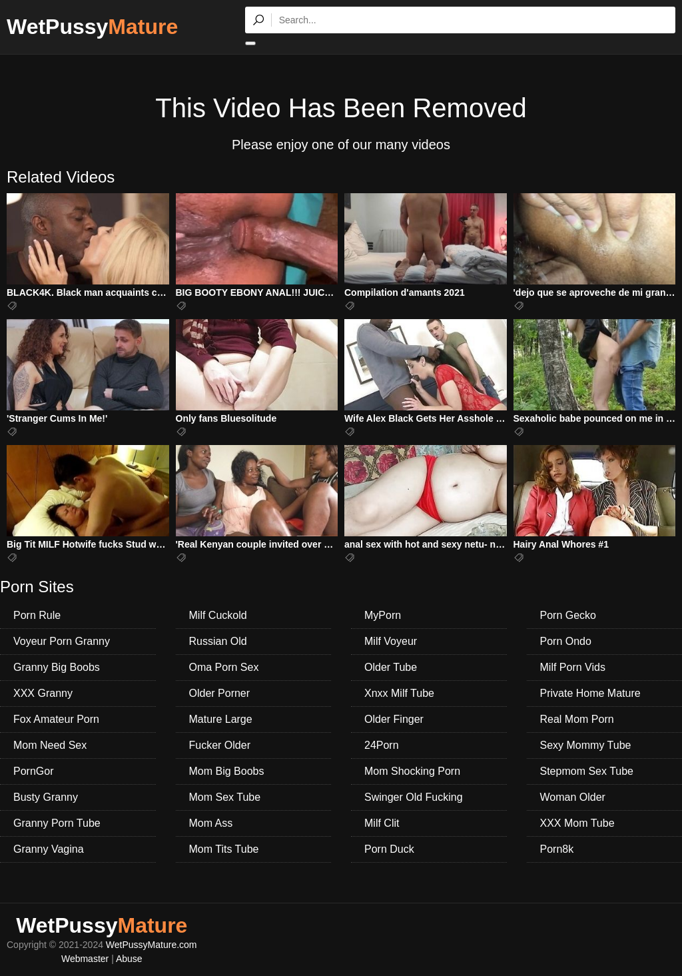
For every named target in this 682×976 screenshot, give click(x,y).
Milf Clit (381, 823)
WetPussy (92, 27)
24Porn (381, 745)
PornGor (33, 771)
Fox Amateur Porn (56, 719)
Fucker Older (219, 745)
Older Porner (219, 693)
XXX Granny (43, 693)
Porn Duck (389, 849)
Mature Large (220, 719)
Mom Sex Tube (225, 797)
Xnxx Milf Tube (399, 693)
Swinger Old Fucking (413, 797)
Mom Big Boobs (226, 771)
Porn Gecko (568, 615)
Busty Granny (45, 797)
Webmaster (85, 958)
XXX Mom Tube (577, 823)
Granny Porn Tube (57, 823)
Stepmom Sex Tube (587, 771)
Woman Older (572, 797)
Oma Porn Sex (224, 667)
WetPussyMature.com (151, 944)
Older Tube (390, 667)
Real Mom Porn (577, 719)
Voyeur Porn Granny (61, 641)
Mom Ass (211, 823)
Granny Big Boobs (56, 667)
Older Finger (394, 719)
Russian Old (218, 641)
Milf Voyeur (390, 641)
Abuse (129, 958)
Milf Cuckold (218, 615)
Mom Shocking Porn (412, 771)
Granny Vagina (48, 849)
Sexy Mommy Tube (585, 745)
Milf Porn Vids (572, 667)
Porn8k (557, 849)
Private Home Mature (590, 693)
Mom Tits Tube (224, 849)
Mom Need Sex (50, 745)
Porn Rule (37, 615)
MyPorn (382, 615)
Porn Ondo (565, 641)
